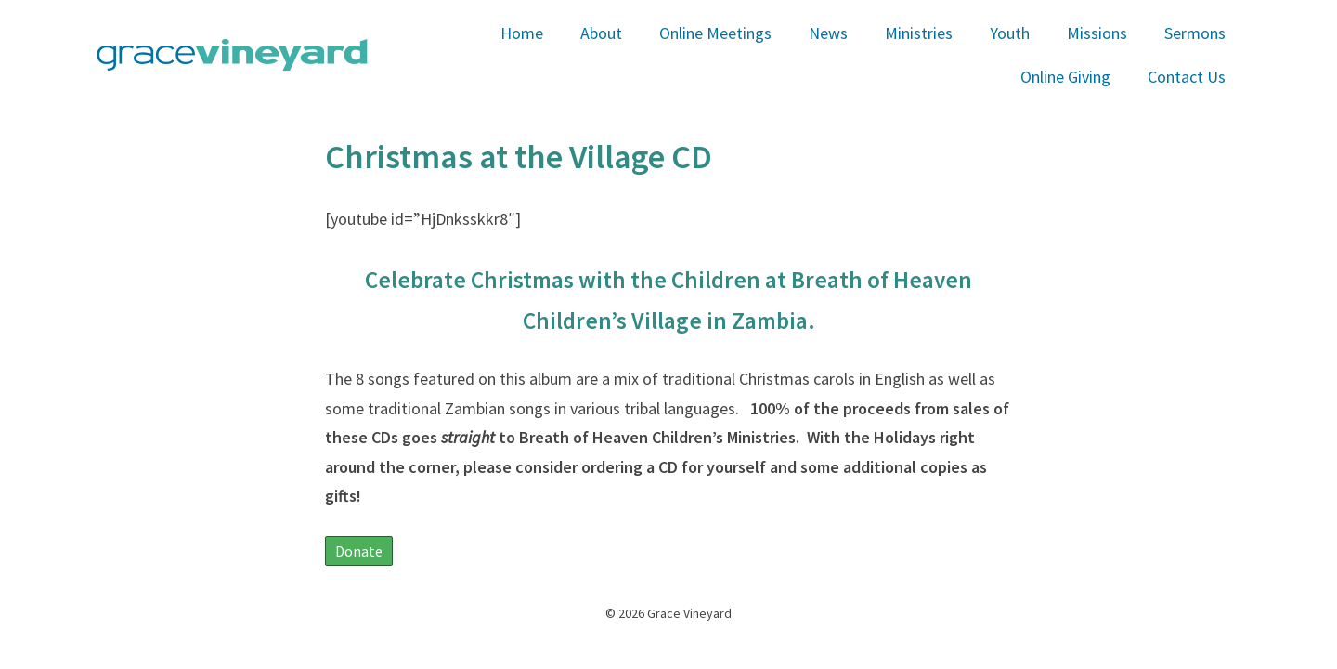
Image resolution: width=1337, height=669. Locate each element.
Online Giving (1065, 76)
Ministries (919, 33)
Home (521, 33)
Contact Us (1187, 76)
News (828, 33)
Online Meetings (715, 33)
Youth (1010, 33)
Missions (1097, 33)
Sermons (1195, 33)
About (601, 33)
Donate (359, 551)
